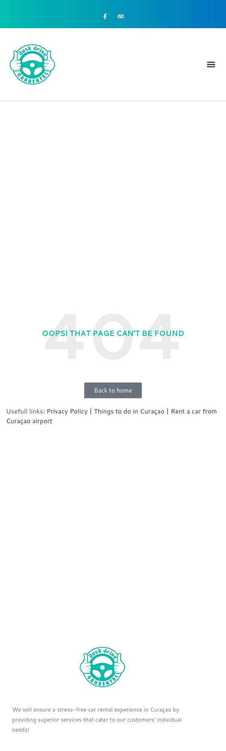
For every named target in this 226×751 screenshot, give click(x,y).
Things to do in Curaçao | (131, 411)
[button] (211, 64)
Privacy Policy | (69, 411)
